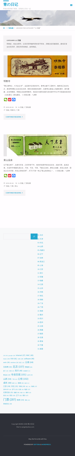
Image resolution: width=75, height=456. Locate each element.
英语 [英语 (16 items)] (6, 395)
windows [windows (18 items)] (14, 362)
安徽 (7, 110)
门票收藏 (10, 28)
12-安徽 (20, 107)
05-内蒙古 (41, 250)
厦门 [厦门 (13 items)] (5, 371)
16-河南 (40, 292)
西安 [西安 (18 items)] (12, 395)
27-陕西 (40, 334)
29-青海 (40, 341)
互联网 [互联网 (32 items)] (7, 367)
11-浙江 (40, 273)
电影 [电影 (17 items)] (27, 389)
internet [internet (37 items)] (20, 355)
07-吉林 (40, 258)
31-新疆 (40, 349)
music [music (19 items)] (6, 359)
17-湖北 (40, 296)
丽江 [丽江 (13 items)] (21, 362)
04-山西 (40, 246)
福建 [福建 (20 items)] (16, 392)
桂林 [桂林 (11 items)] (26, 383)
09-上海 (40, 265)
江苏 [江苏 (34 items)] (6, 386)
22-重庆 (40, 315)
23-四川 (40, 318)
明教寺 (7, 81)
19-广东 (40, 303)
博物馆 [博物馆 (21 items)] (28, 367)
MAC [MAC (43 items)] (29, 355)
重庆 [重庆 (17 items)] (25, 395)
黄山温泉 (8, 160)
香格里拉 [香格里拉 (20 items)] (7, 404)
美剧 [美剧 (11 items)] (22, 393)
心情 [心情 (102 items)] (23, 379)
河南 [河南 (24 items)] (22, 386)
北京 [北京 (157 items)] (18, 366)
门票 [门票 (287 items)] (9, 399)
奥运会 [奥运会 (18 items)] (6, 375)
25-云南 (40, 326)
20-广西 (40, 307)
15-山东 (40, 288)
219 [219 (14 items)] (5, 355)
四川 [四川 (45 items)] (18, 370)
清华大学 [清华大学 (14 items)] (7, 389)
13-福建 (40, 280)
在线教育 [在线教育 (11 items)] (26, 371)
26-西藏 (40, 330)
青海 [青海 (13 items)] (27, 400)
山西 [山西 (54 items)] (7, 379)
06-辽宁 (40, 254)
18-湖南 (40, 300)
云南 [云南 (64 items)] (29, 362)
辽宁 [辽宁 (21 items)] (19, 395)
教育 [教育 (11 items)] (14, 383)
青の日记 (10, 4)
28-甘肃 (40, 337)
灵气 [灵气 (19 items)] (15, 389)
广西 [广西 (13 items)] (14, 379)
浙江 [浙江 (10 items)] (28, 386)
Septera (36, 444)
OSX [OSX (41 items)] (13, 358)
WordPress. (46, 444)
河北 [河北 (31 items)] (14, 386)
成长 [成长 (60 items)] (7, 383)
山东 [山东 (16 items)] (30, 375)
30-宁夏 (40, 345)
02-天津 (40, 239)
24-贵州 (40, 322)
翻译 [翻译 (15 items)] (28, 392)
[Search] (34, 236)
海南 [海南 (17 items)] (34, 386)
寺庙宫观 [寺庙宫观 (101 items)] (18, 374)
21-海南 (40, 311)
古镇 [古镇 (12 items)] (11, 371)
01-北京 (40, 235)
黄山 (16, 186)
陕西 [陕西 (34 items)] (20, 400)
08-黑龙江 (41, 262)
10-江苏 (40, 269)
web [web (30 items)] (6, 362)
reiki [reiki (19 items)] (20, 359)
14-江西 (40, 284)
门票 (17, 110)
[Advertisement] (37, 202)
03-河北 (40, 243)
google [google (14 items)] (11, 355)
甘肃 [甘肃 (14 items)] (21, 389)
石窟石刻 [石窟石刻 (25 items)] (8, 392)
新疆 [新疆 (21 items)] (21, 383)
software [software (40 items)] (29, 358)
